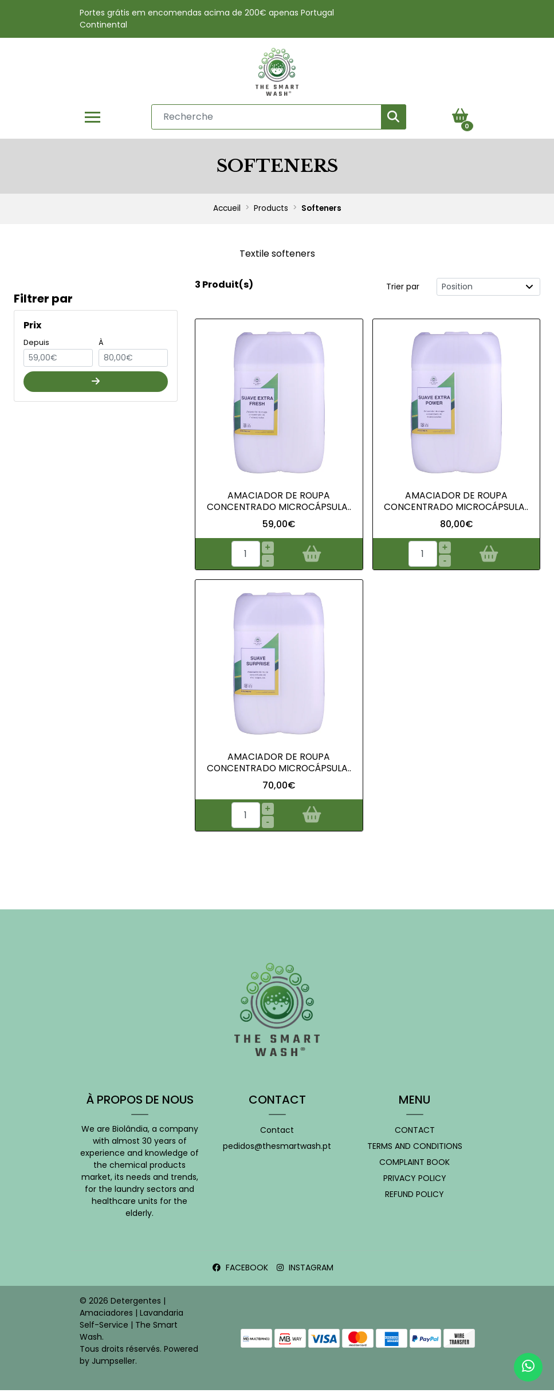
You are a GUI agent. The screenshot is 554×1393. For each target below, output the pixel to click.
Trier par (402, 288)
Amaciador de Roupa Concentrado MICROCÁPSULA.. (279, 503)
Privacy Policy (414, 1181)
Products (271, 210)
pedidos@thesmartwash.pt (277, 1149)
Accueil (227, 210)
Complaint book (414, 1165)
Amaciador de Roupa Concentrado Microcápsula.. (456, 503)
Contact (277, 1133)
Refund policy (414, 1197)
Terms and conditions (414, 1149)
